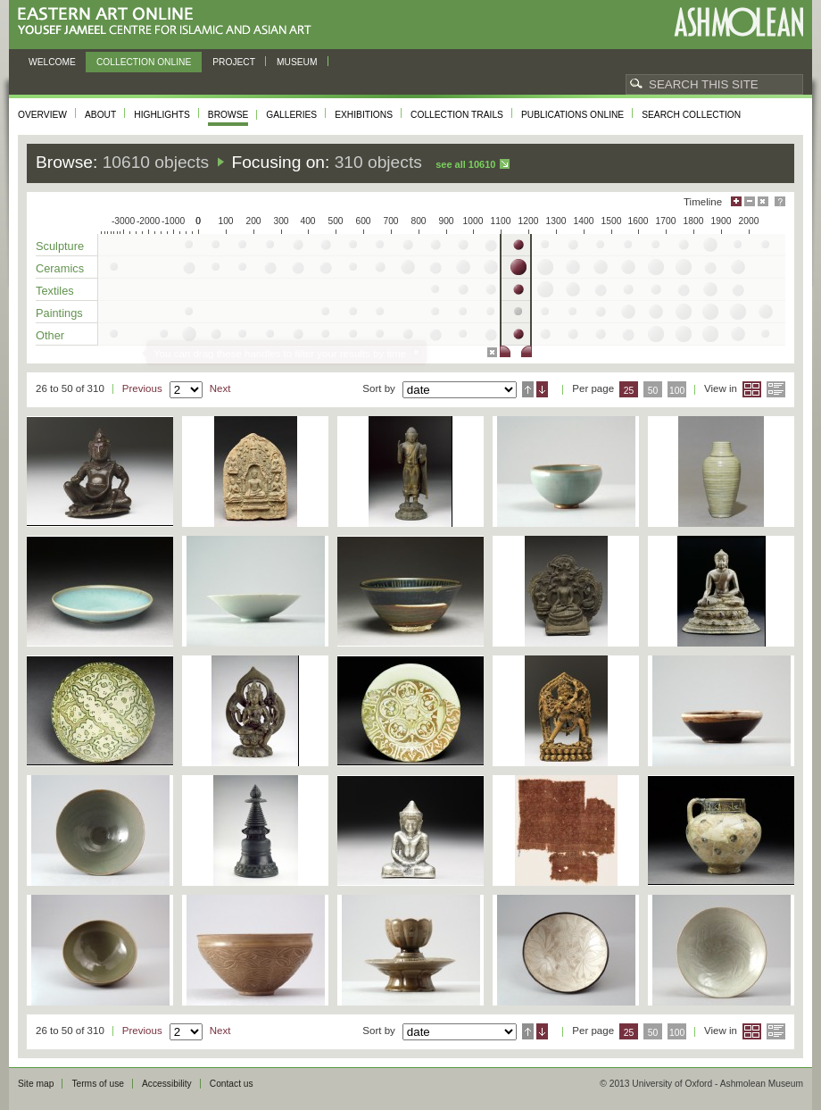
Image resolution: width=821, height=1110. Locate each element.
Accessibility (167, 1084)
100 (676, 391)
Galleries (291, 115)
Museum (297, 62)
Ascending (528, 389)
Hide (763, 201)
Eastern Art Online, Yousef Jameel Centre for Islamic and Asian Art (169, 22)
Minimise (749, 201)
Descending (542, 389)
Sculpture (60, 246)
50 (653, 391)
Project (233, 62)
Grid (751, 389)
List (776, 389)
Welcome (52, 62)
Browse (228, 115)
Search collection (691, 115)
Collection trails (456, 115)
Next (220, 388)
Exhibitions (364, 115)
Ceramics (60, 268)
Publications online (572, 115)
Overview (42, 115)
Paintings (59, 313)
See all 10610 (465, 164)
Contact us (231, 1084)
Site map (36, 1084)
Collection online (143, 62)
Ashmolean (738, 22)
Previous (142, 388)
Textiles (55, 290)
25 (629, 391)
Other (50, 335)
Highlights (162, 115)
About (100, 115)
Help (780, 201)
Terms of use (97, 1084)
